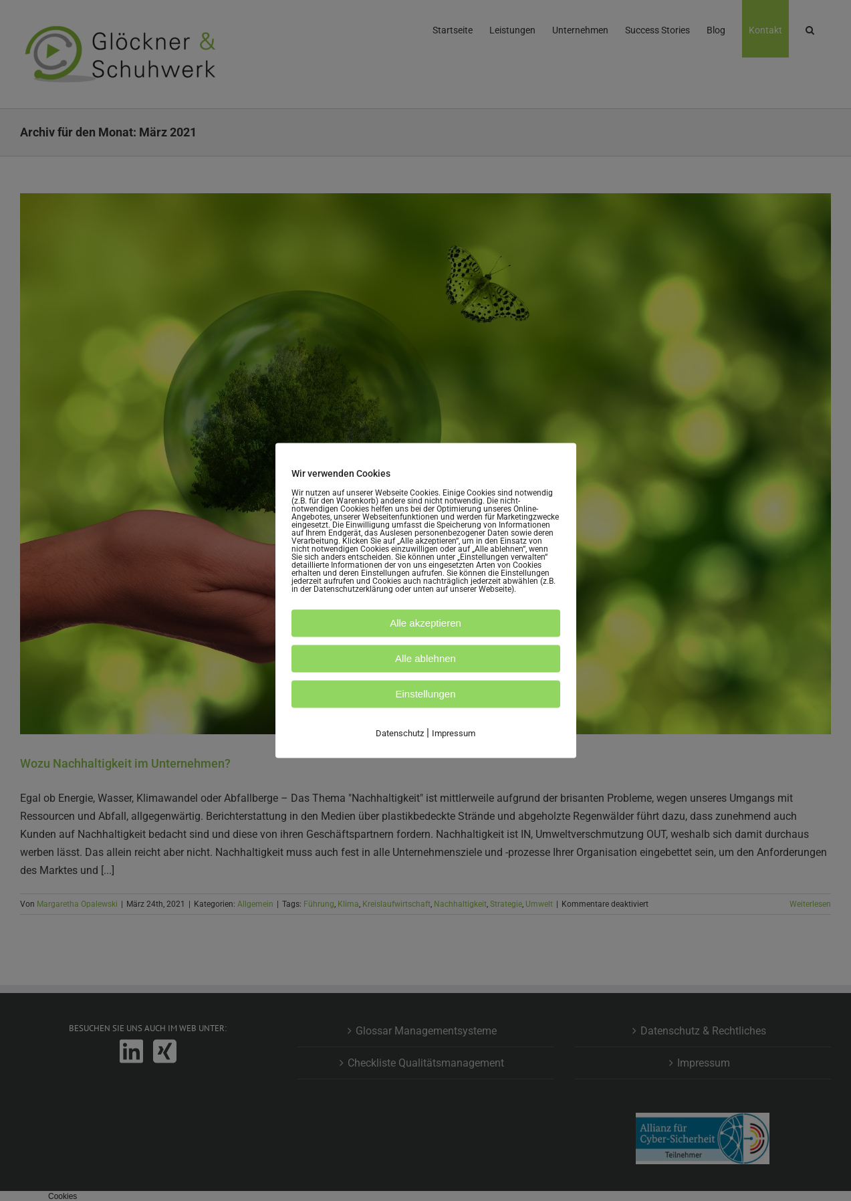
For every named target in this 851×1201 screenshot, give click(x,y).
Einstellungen (425, 693)
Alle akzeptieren (425, 623)
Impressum (453, 733)
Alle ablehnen (425, 658)
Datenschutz (400, 733)
